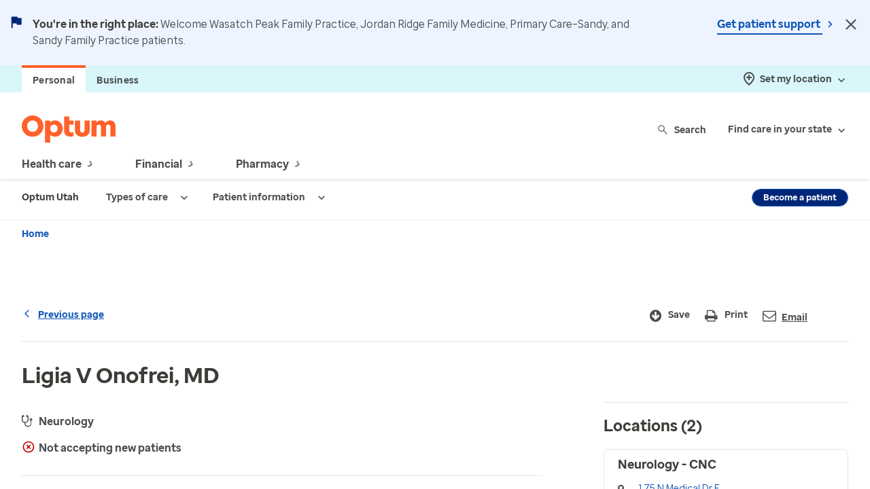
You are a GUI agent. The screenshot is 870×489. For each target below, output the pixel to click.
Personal (54, 80)
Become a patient (800, 197)
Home (35, 234)
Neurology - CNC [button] (667, 464)
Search (682, 129)
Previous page (63, 315)
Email (785, 316)
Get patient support (769, 24)
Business (118, 80)
